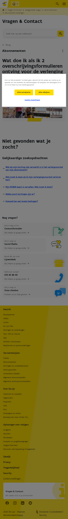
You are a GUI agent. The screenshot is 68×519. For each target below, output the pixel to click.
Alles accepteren (23, 92)
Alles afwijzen (44, 92)
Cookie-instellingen (32, 100)
